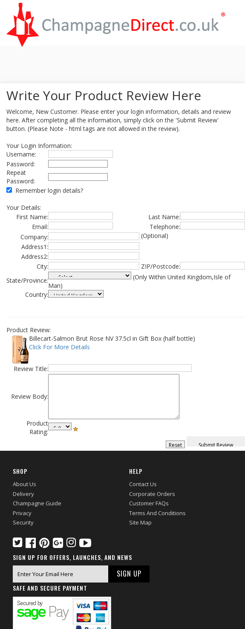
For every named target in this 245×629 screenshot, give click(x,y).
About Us (24, 484)
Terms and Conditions (157, 513)
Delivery (23, 494)
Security (23, 522)
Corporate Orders (152, 494)
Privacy (22, 513)
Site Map (140, 522)
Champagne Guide (37, 503)
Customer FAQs (149, 503)
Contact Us (143, 484)
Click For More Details (59, 347)
